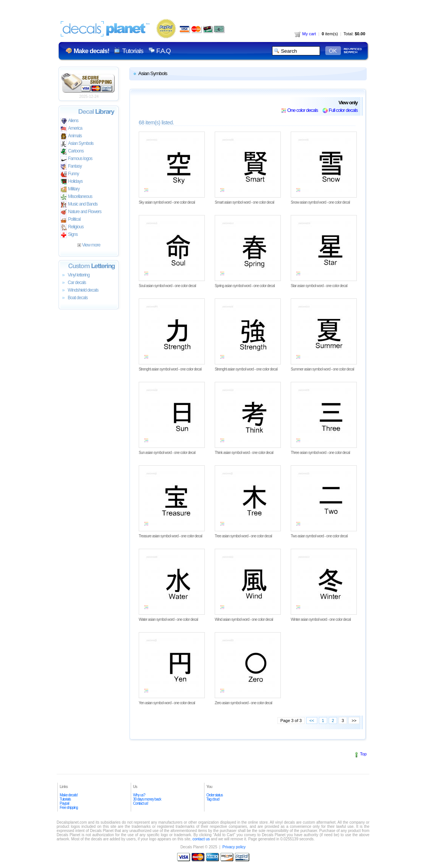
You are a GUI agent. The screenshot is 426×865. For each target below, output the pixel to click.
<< (311, 720)
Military (69, 189)
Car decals (73, 283)
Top (363, 754)
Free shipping (69, 807)
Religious (72, 227)
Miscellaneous (76, 197)
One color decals (302, 110)
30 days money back (147, 799)
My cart (305, 33)
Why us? (139, 795)
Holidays (71, 182)
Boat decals (74, 298)
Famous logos (76, 159)
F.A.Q (163, 51)
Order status (214, 795)
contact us (201, 839)
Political (70, 220)
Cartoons (72, 151)
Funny (69, 174)
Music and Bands (79, 204)
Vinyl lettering (75, 275)
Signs (69, 235)
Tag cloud (212, 799)
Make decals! (69, 795)
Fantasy (71, 166)
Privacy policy (233, 847)
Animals (71, 136)
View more (89, 245)
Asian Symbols (76, 144)
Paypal (64, 803)
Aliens (69, 121)
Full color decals (343, 110)
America (71, 129)
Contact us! (140, 803)
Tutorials (132, 51)
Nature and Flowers (80, 212)
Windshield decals (79, 290)
